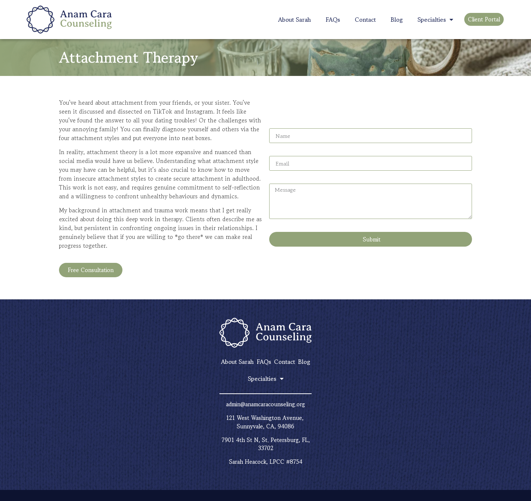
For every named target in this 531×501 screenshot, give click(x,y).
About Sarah (294, 19)
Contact (365, 19)
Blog (397, 19)
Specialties (435, 19)
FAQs (333, 19)
